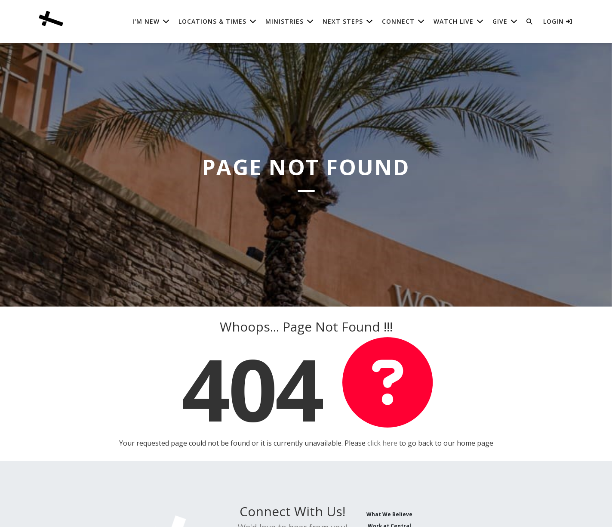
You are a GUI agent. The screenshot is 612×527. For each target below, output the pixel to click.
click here (382, 443)
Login (557, 21)
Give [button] (499, 21)
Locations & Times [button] (212, 21)
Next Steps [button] (343, 21)
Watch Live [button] (454, 21)
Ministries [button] (284, 21)
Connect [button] (398, 21)
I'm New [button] (146, 21)
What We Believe (389, 514)
